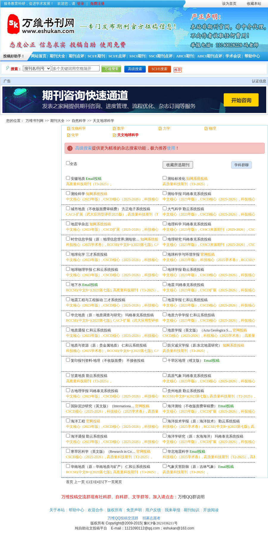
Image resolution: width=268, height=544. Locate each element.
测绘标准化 (176, 179)
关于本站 (57, 510)
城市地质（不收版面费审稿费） (96, 209)
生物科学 (78, 128)
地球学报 (174, 270)
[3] (94, 482)
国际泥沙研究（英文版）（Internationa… (102, 406)
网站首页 (38, 56)
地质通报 (78, 330)
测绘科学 (78, 194)
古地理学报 (80, 391)
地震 (171, 285)
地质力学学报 (178, 315)
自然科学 (79, 121)
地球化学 (78, 254)
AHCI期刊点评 (209, 56)
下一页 (109, 482)
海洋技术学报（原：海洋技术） (192, 421)
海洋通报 (78, 436)
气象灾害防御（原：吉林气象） (192, 467)
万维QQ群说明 (191, 497)
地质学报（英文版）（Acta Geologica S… (199, 330)
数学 (120, 128)
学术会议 (233, 56)
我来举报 (172, 510)
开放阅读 (211, 510)
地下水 (76, 285)
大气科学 (174, 209)
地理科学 (174, 224)
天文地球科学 (103, 121)
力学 (166, 128)
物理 (212, 128)
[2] (89, 482)
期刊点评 (76, 56)
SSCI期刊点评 (161, 56)
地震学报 (174, 300)
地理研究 (174, 239)
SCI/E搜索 (159, 69)
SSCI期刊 (137, 56)
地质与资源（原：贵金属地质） (96, 345)
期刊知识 (191, 510)
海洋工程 (78, 421)
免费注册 (97, 3)
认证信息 (259, 81)
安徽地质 (78, 179)
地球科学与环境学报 (183, 254)
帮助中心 (252, 56)
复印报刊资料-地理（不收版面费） (98, 361)
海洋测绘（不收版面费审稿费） (192, 406)
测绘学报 (174, 194)
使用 (171, 148)
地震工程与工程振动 (87, 300)
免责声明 (134, 510)
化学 (75, 135)
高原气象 (174, 376)
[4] (98, 482)
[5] (102, 482)
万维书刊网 (34, 121)
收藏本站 (254, 3)
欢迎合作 (95, 510)
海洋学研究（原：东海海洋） (190, 436)
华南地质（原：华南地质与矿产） (97, 467)
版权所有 (115, 510)
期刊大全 (57, 56)
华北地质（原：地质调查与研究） (97, 315)
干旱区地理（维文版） (185, 361)
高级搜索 (135, 69)
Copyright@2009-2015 (124, 523)
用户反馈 (153, 510)
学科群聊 (241, 165)
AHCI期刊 (185, 56)
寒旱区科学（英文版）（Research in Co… (103, 451)
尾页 (118, 482)
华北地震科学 (178, 451)
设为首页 (229, 3)
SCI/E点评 (117, 56)
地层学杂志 (80, 224)
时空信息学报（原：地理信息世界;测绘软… (105, 239)
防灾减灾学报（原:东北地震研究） (194, 345)
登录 (80, 3)
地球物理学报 (81, 270)
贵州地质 (174, 391)
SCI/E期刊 (96, 56)
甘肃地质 (78, 376)
